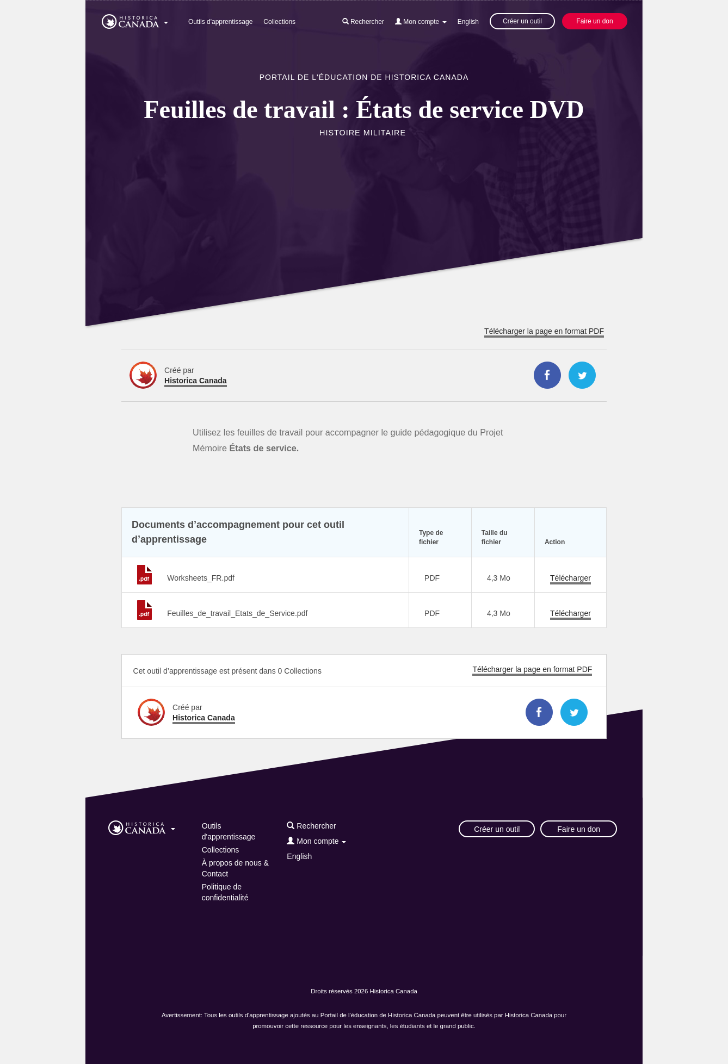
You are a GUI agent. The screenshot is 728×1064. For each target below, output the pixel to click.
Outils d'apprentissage (220, 22)
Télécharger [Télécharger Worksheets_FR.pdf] (570, 578)
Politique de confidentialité (225, 892)
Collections (279, 22)
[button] (135, 19)
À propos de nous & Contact (235, 868)
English (468, 22)
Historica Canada (195, 380)
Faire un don (594, 21)
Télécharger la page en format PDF (544, 331)
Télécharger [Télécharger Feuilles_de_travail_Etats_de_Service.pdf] (570, 613)
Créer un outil (522, 21)
